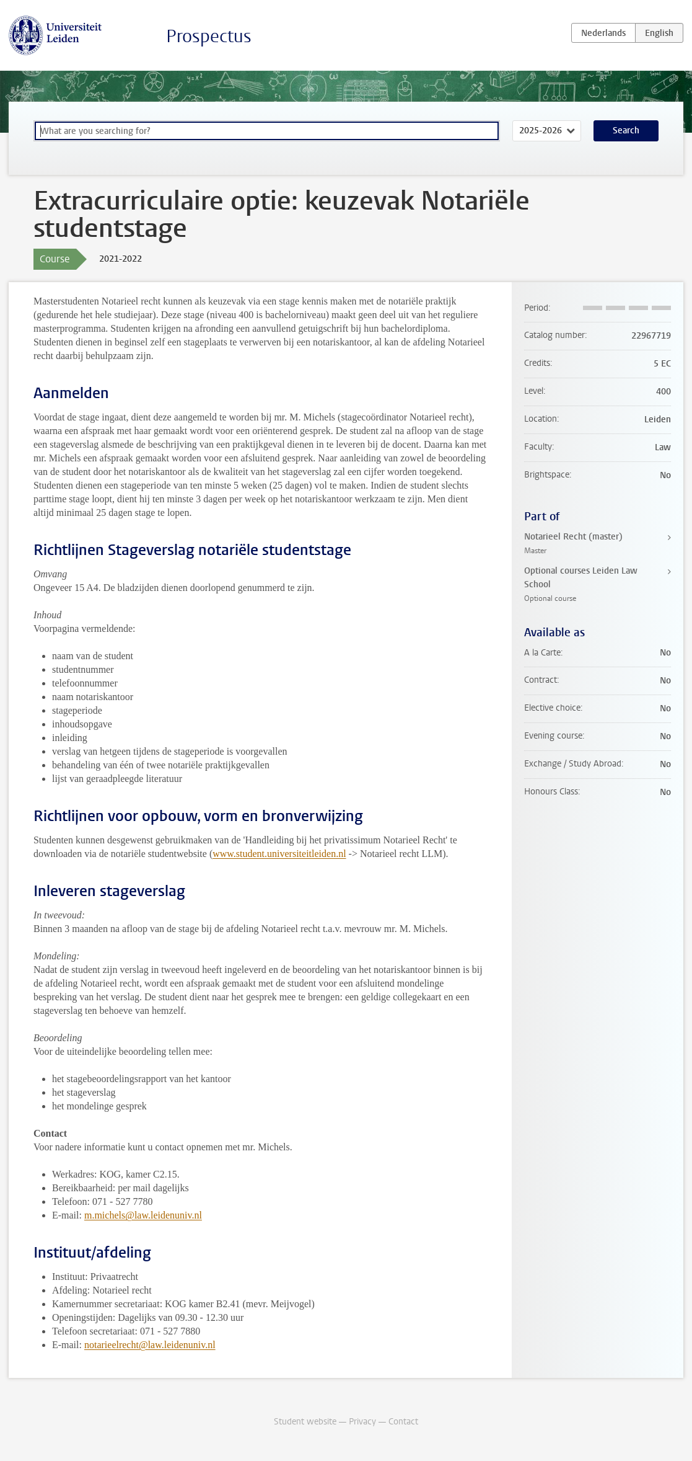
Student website (305, 1422)
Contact (403, 1422)
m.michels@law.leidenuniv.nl (143, 1215)
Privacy (362, 1422)
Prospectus (209, 36)
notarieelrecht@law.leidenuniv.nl (150, 1344)
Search (626, 130)
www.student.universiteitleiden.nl (279, 853)
